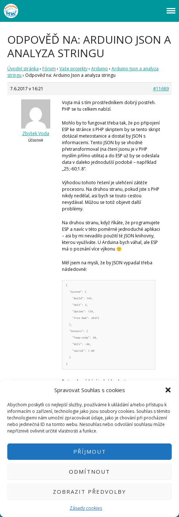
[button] (168, 390)
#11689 (161, 89)
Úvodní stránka (23, 69)
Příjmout (89, 451)
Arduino (99, 69)
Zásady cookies (86, 508)
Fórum (49, 69)
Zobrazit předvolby (89, 491)
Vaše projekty (73, 69)
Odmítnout (89, 471)
